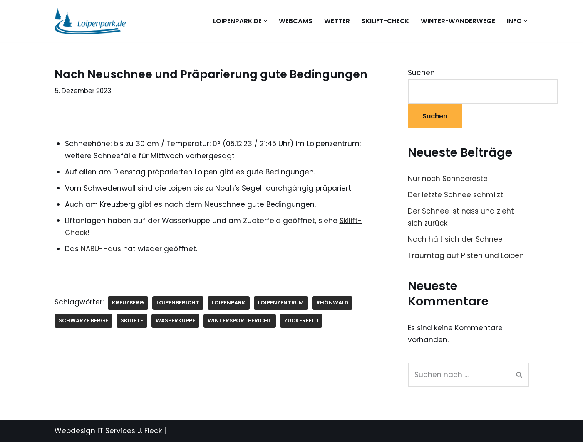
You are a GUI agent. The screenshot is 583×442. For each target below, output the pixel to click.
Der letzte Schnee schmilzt (455, 195)
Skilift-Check (385, 21)
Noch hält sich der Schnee (455, 239)
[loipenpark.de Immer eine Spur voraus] (90, 20)
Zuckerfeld (301, 320)
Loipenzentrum (281, 302)
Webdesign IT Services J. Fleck (108, 431)
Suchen (421, 73)
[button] (265, 21)
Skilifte (132, 320)
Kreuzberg (128, 302)
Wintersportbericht (240, 320)
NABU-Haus (101, 249)
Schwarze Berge (83, 320)
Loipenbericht (177, 302)
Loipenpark (229, 302)
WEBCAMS (296, 21)
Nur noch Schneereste (448, 179)
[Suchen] (459, 375)
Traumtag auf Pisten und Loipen (466, 255)
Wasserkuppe (175, 320)
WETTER (337, 21)
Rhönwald (332, 302)
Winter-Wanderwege (458, 21)
